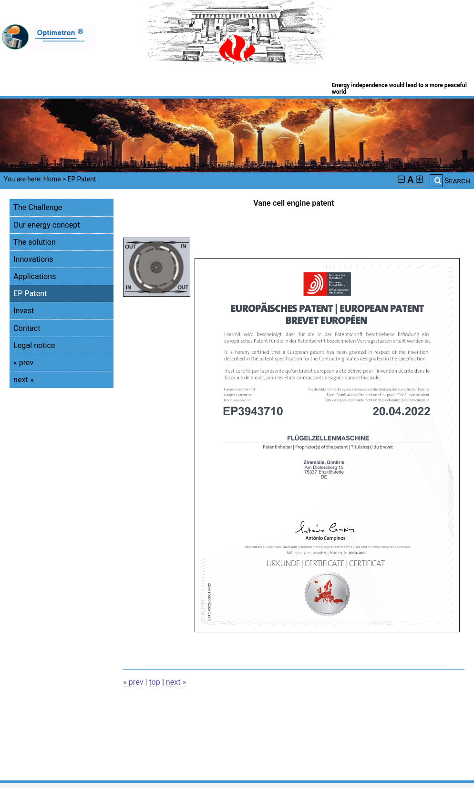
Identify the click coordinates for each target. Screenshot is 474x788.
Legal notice (34, 345)
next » (23, 379)
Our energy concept (46, 224)
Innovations (33, 259)
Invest (23, 310)
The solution (34, 242)
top (154, 682)
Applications (34, 276)
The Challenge (37, 207)
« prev (23, 362)
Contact (26, 328)
